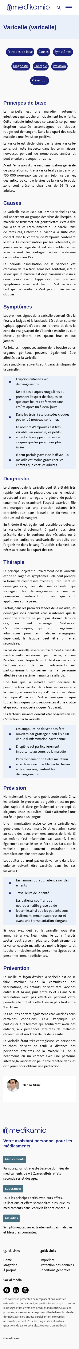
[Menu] (69, 7)
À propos (9, 1270)
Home (7, 1260)
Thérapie (40, 66)
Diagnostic (20, 66)
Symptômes (63, 51)
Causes (44, 51)
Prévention (39, 80)
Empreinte (47, 1260)
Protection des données (57, 1265)
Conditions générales (55, 1270)
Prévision (59, 66)
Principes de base (20, 51)
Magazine (10, 1265)
